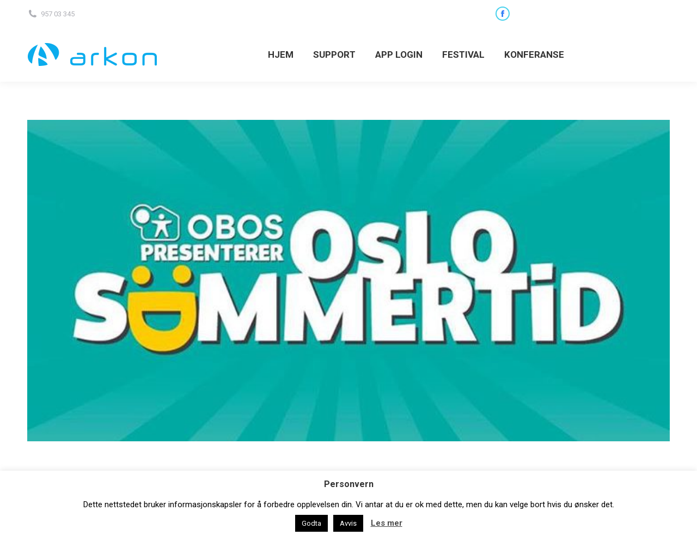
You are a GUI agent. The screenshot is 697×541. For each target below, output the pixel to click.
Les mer (386, 523)
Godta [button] (311, 523)
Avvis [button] (348, 523)
